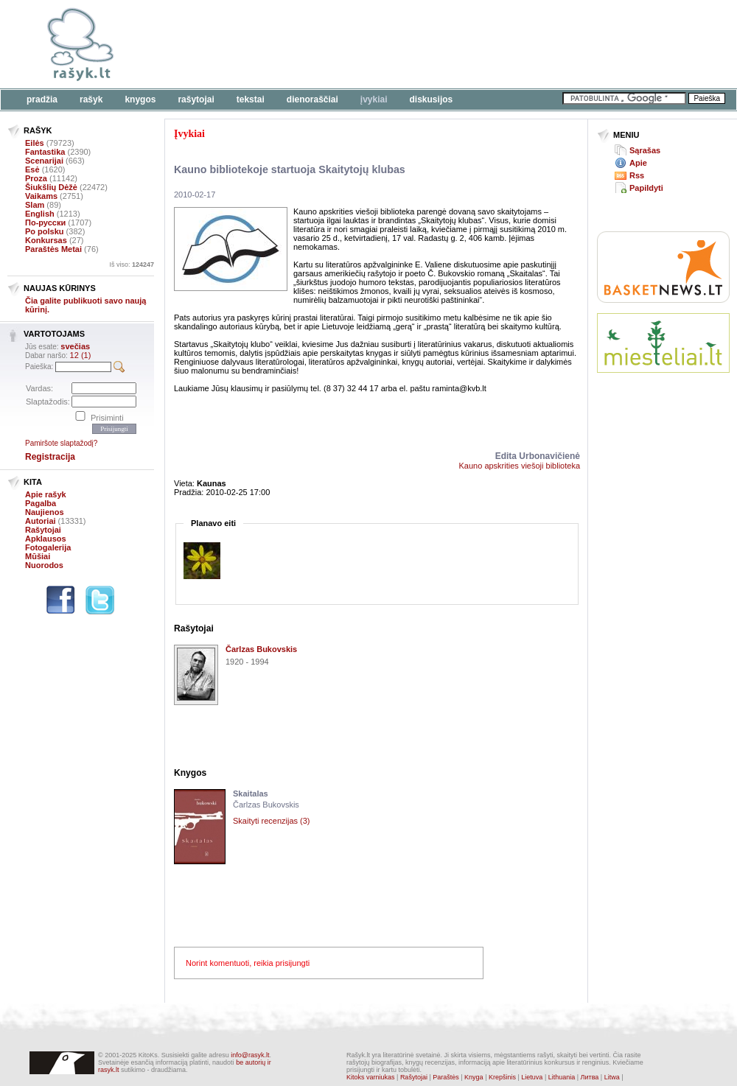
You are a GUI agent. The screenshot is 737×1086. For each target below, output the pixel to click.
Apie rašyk (45, 494)
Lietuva (531, 1077)
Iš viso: (131, 264)
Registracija (50, 457)
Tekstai (251, 99)
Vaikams (41, 196)
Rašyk (91, 99)
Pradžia (42, 99)
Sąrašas (644, 150)
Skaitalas (250, 793)
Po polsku (44, 231)
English (40, 213)
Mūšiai (37, 556)
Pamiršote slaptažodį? (61, 443)
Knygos (140, 99)
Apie (638, 162)
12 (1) (80, 355)
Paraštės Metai (53, 249)
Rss (636, 175)
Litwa (612, 1077)
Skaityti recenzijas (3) (271, 820)
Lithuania (562, 1077)
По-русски (45, 222)
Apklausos (45, 538)
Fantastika (45, 151)
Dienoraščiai (312, 99)
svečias (75, 346)
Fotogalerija (48, 547)
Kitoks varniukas (370, 1077)
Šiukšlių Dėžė (51, 187)
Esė (32, 169)
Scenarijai (44, 160)
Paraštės (446, 1077)
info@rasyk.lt (250, 1055)
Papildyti (646, 187)
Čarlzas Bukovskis (261, 649)
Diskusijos (431, 99)
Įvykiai (374, 99)
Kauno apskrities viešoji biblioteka (519, 465)
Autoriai (40, 520)
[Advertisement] (663, 438)
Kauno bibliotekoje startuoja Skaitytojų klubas (289, 169)
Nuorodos (44, 565)
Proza (36, 178)
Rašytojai (196, 99)
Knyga (473, 1077)
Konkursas (46, 240)
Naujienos (44, 512)
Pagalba (40, 503)
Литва (590, 1077)
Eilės (34, 143)
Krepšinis (502, 1077)
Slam (34, 204)
